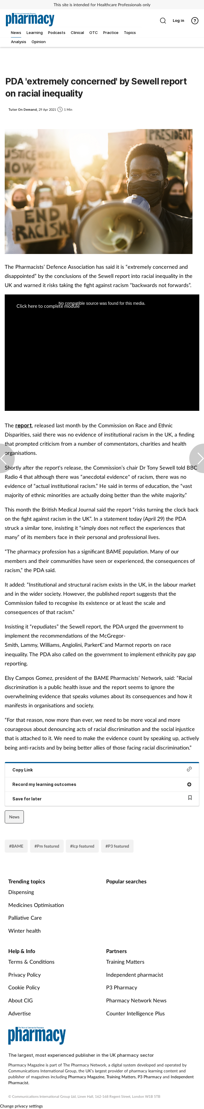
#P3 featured (117, 846)
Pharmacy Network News (136, 1000)
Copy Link (102, 769)
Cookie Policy (24, 987)
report (23, 425)
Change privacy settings (21, 1105)
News (14, 816)
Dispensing (21, 892)
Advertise (19, 1013)
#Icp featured (82, 846)
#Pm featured (46, 846)
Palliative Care (25, 917)
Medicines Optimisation (36, 905)
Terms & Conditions (31, 961)
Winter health (24, 930)
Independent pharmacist (134, 974)
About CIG (20, 1000)
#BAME (16, 846)
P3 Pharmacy (121, 987)
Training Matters (125, 961)
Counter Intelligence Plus (135, 1013)
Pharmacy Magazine (86, 1076)
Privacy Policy (24, 974)
